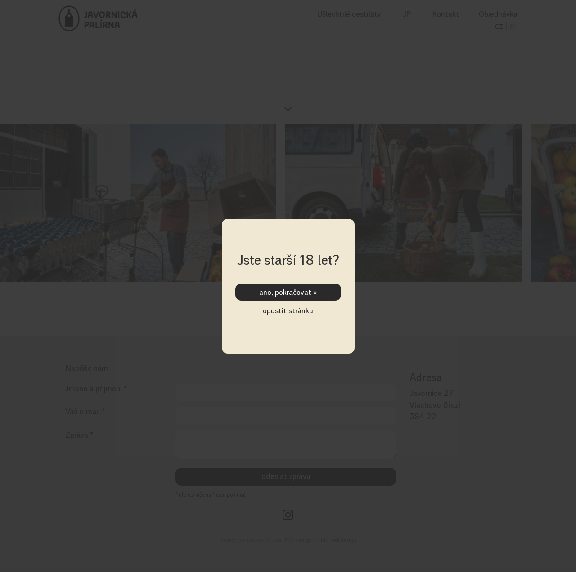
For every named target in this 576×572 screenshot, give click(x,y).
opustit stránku (288, 310)
